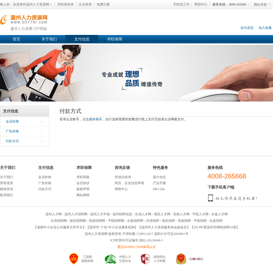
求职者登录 (65, 4)
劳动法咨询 (123, 177)
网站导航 (260, 5)
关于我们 (49, 39)
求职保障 (114, 39)
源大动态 (159, 177)
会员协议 (83, 183)
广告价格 (12, 131)
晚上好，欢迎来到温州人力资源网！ (26, 4)
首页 (16, 39)
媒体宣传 (6, 189)
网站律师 (83, 195)
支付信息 (82, 39)
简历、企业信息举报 (129, 183)
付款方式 (12, 141)
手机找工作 (181, 4)
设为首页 (247, 28)
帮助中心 (200, 4)
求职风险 (83, 177)
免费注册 (103, 4)
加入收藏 (265, 28)
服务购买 (95, 119)
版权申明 (83, 189)
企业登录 (85, 4)
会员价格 (12, 121)
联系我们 (6, 195)
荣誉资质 (6, 183)
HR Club (159, 189)
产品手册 (159, 183)
